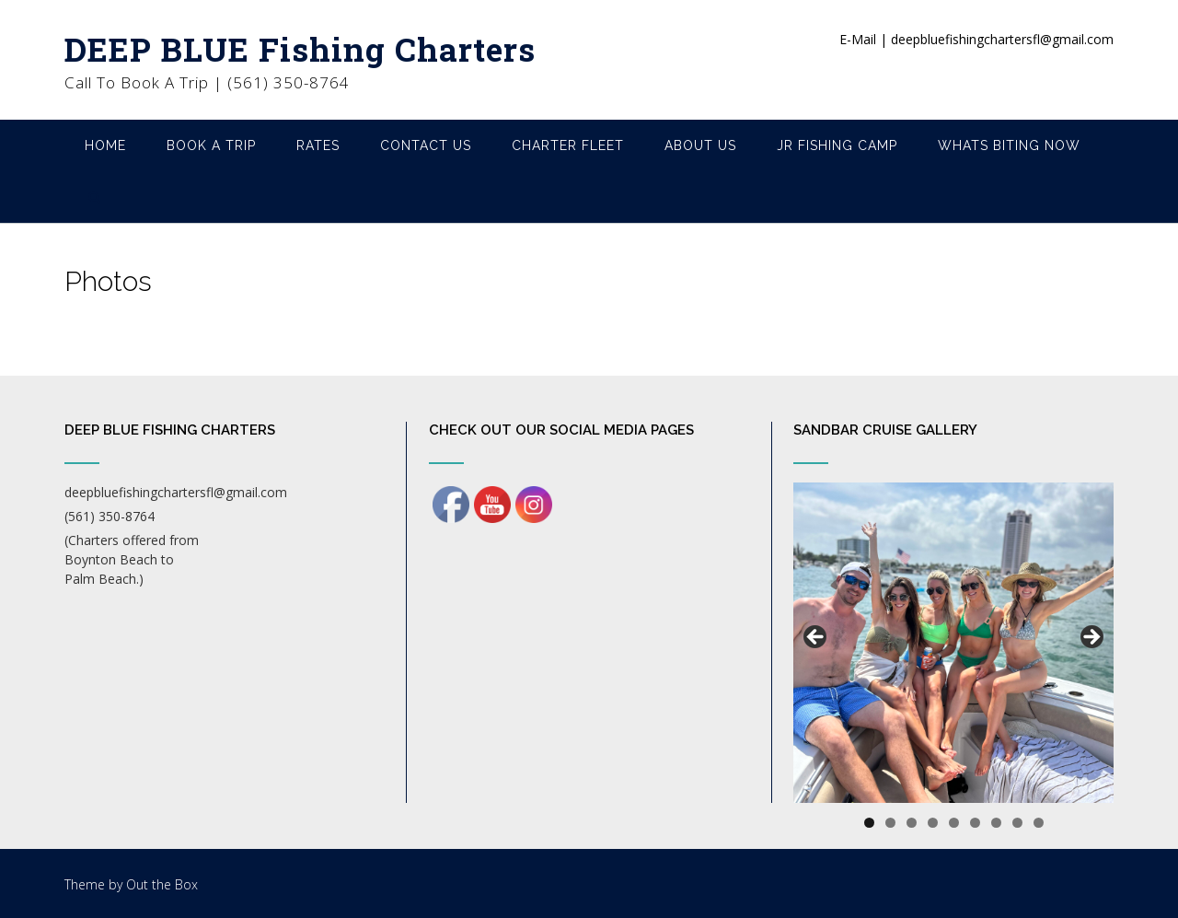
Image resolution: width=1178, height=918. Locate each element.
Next (1090, 638)
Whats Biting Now (1009, 145)
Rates (318, 145)
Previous (816, 638)
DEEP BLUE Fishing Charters (300, 49)
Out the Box (162, 884)
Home (105, 145)
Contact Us (425, 145)
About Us (700, 145)
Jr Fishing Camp (837, 145)
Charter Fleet (568, 145)
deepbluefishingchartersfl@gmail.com (175, 492)
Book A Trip (211, 145)
